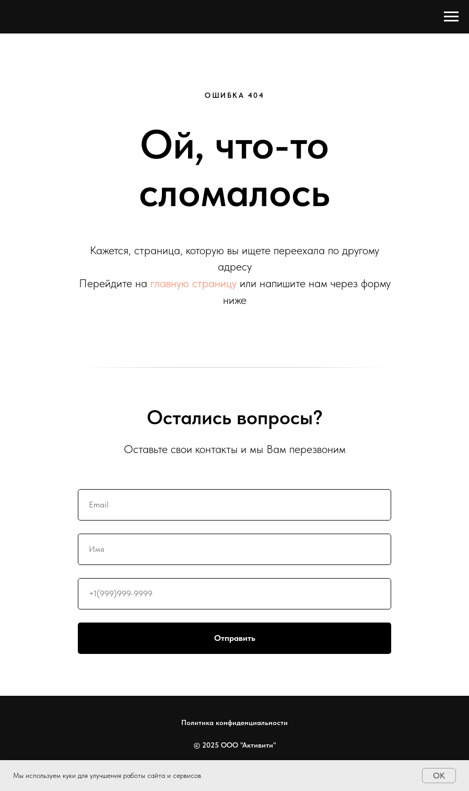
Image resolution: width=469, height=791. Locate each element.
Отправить (303, 638)
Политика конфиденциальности (234, 722)
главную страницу (193, 283)
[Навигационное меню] (451, 17)
